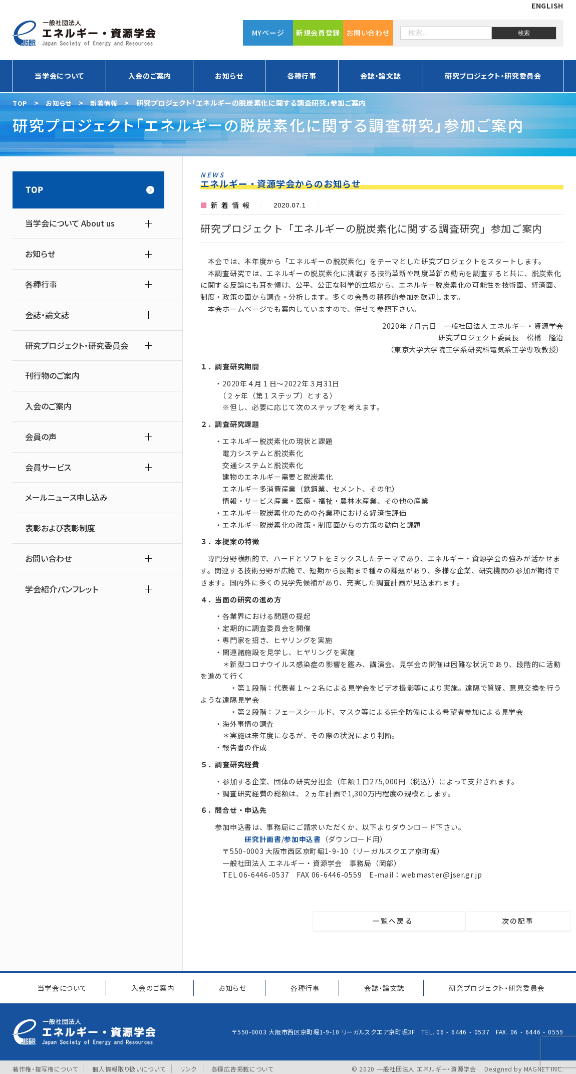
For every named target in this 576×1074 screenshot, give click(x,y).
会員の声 (41, 437)
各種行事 (302, 76)
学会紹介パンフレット (61, 589)
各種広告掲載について (242, 1065)
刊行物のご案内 (52, 375)
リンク (188, 1065)
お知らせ (229, 76)
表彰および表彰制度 (60, 528)
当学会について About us (70, 223)
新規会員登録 (318, 33)
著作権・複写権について (45, 1065)
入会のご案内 (149, 76)
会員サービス (48, 467)
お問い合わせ (368, 33)
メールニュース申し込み (66, 497)
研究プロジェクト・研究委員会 (493, 76)
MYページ (268, 33)
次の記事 (520, 921)
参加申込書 (302, 839)
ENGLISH (547, 6)
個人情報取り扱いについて (128, 1065)
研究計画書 (262, 839)
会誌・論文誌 (380, 76)
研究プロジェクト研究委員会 (494, 986)
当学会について (59, 76)
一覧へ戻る (388, 921)
